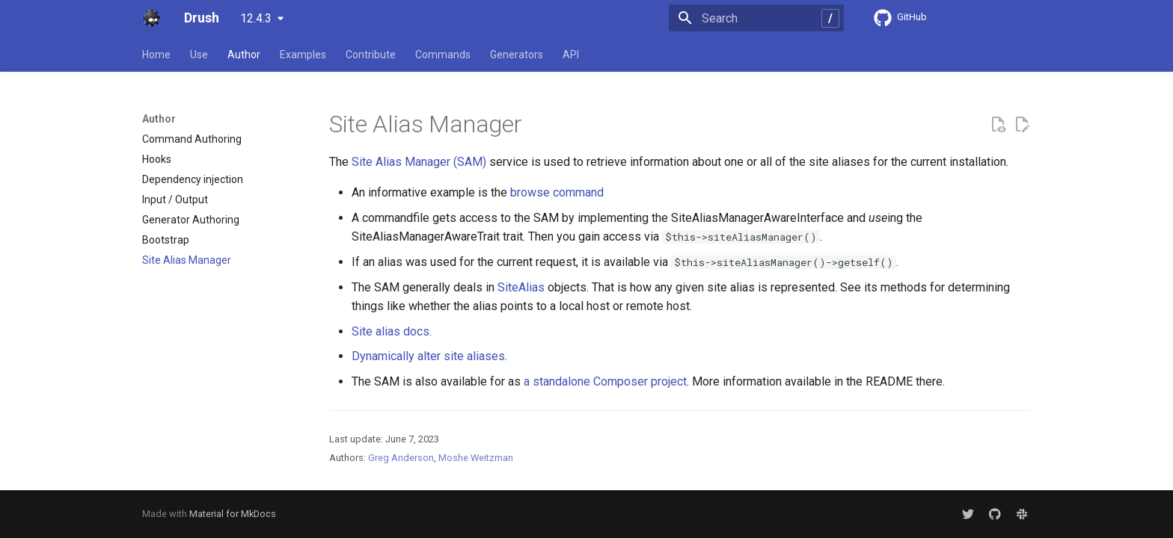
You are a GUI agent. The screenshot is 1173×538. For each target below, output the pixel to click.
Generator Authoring (190, 220)
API (571, 55)
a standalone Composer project (605, 381)
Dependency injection (192, 179)
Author (243, 55)
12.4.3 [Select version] (256, 18)
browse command (557, 192)
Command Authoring (192, 139)
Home (156, 55)
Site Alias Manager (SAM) (419, 162)
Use (199, 55)
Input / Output (175, 199)
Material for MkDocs (232, 513)
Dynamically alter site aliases (428, 356)
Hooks (156, 159)
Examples (303, 55)
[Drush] (151, 18)
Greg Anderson (401, 457)
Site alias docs (390, 331)
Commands (443, 55)
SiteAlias (521, 287)
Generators (516, 55)
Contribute (371, 55)
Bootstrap (165, 240)
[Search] (756, 17)
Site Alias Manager (186, 260)
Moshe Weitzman (475, 457)
